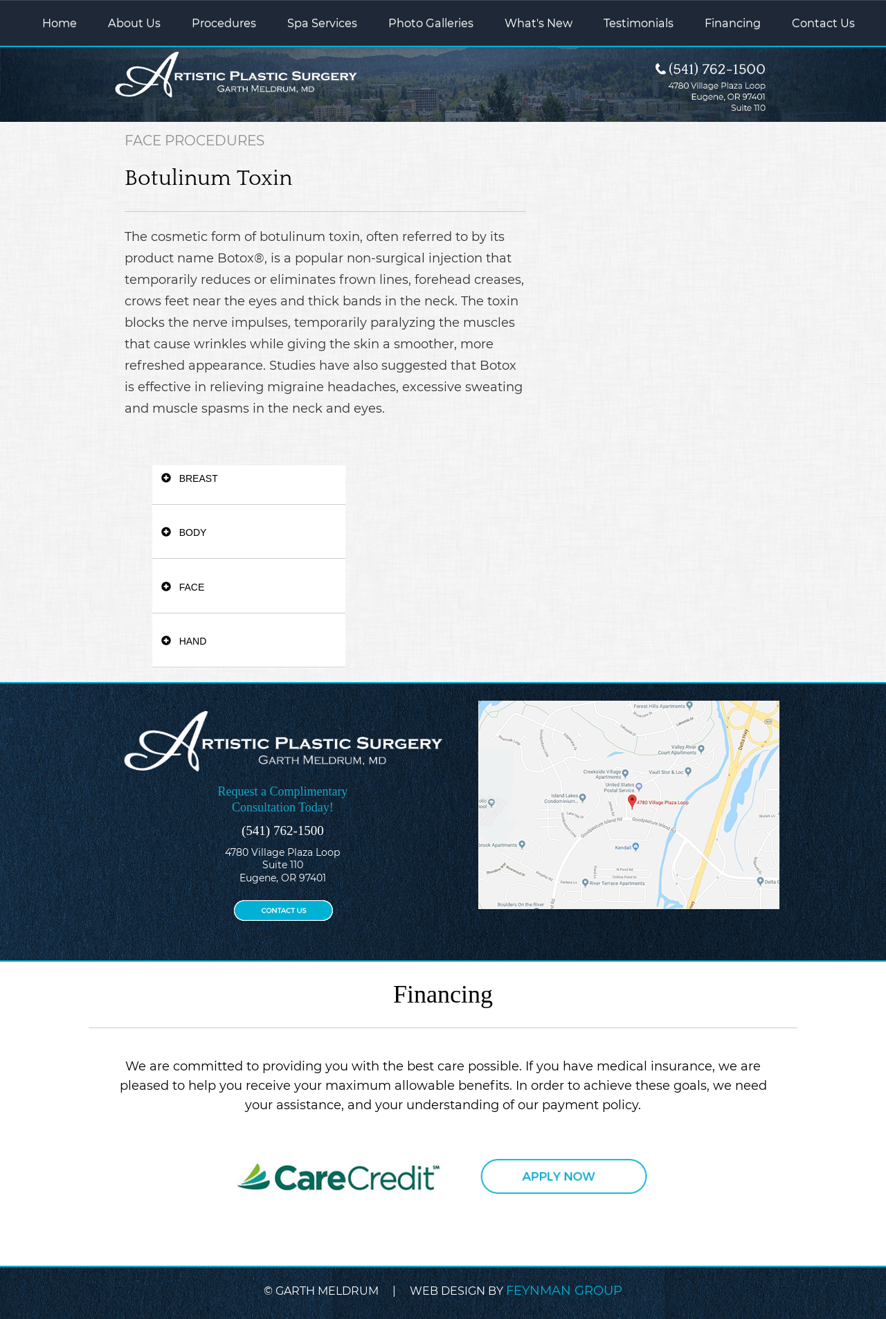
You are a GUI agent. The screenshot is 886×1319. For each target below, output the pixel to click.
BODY (183, 532)
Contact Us (823, 23)
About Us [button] (134, 23)
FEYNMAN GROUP (564, 1290)
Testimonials (638, 23)
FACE (182, 587)
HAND (183, 641)
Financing (733, 23)
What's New (538, 23)
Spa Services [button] (322, 23)
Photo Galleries (430, 23)
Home (59, 23)
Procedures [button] (224, 23)
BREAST (189, 478)
